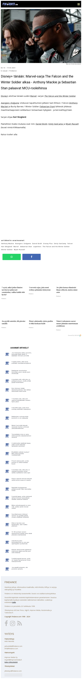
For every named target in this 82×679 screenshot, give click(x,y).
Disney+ (4, 96)
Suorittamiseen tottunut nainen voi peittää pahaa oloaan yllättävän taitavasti (20, 516)
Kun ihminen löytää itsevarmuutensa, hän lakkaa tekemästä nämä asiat (21, 390)
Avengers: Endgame (10, 103)
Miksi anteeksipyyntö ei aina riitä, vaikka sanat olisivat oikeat (21, 507)
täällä (14, 602)
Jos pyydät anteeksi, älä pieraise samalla (20, 568)
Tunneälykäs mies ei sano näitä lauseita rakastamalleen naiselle (21, 436)
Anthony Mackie (7, 243)
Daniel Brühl (41, 124)
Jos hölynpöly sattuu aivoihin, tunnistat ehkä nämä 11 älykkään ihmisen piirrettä (22, 354)
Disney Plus (48, 243)
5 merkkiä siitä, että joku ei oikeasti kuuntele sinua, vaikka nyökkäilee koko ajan (21, 471)
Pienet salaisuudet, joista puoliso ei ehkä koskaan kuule (20, 462)
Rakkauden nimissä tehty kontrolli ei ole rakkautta (20, 417)
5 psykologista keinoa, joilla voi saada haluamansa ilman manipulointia (21, 560)
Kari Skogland (6, 246)
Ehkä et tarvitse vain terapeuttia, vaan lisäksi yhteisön (19, 524)
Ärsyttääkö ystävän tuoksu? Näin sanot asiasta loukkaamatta (20, 453)
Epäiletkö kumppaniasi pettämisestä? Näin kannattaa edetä (21, 489)
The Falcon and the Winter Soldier (60, 96)
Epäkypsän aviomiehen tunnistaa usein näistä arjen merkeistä (21, 372)
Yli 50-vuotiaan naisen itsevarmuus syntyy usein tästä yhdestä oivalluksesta (22, 533)
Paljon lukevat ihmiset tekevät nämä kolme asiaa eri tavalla (22, 479)
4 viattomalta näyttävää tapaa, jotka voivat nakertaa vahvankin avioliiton (21, 445)
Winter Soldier (7, 249)
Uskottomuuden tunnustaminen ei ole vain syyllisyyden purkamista (20, 542)
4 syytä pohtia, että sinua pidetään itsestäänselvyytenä (21, 362)
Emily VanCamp (55, 124)
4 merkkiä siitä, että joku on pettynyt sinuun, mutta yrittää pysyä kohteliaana (21, 381)
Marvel (33, 96)
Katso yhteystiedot (11, 662)
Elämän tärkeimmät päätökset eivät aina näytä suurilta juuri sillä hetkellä (21, 551)
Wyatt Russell (72, 124)
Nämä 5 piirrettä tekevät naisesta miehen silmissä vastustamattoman (20, 427)
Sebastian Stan (47, 106)
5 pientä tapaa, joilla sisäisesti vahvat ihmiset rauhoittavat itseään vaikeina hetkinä (22, 498)
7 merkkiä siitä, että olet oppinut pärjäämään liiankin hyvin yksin (21, 400)
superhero (37, 246)
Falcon (70, 243)
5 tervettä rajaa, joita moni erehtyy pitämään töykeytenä (21, 408)
